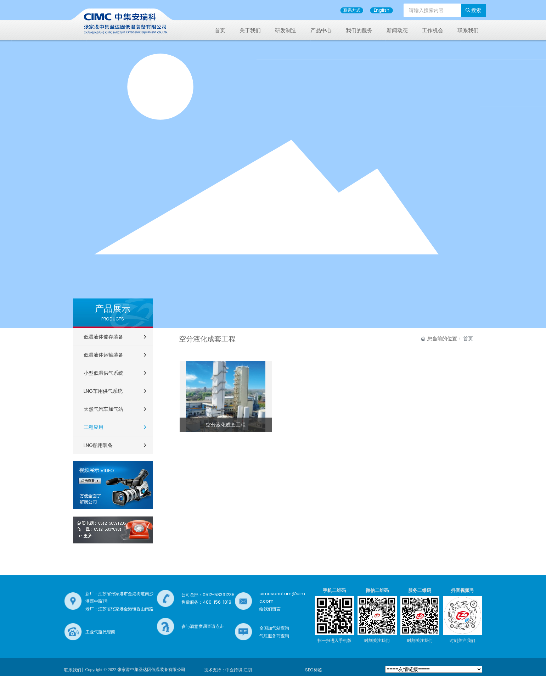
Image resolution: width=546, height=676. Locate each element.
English (381, 10)
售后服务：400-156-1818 (206, 602)
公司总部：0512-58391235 (208, 595)
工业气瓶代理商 (100, 632)
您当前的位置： (447, 338)
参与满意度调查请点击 (202, 626)
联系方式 (351, 10)
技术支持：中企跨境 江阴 (228, 670)
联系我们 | (73, 670)
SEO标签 (313, 670)
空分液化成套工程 (226, 424)
